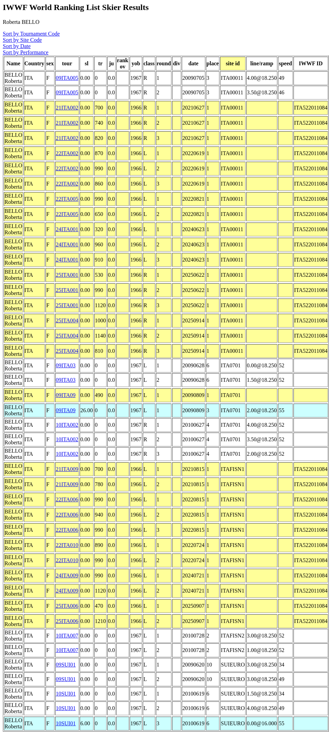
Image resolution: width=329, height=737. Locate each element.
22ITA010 (67, 545)
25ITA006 (67, 606)
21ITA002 (67, 108)
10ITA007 (67, 636)
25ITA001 (67, 275)
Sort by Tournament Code (31, 34)
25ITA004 (67, 320)
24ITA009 (67, 575)
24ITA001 (67, 229)
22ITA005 (67, 199)
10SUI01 (66, 694)
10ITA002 (67, 425)
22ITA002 (67, 153)
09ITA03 (66, 365)
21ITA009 (67, 469)
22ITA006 (67, 499)
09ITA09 (66, 395)
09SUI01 (66, 665)
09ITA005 (67, 78)
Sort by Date (17, 46)
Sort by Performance (25, 52)
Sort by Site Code (22, 40)
